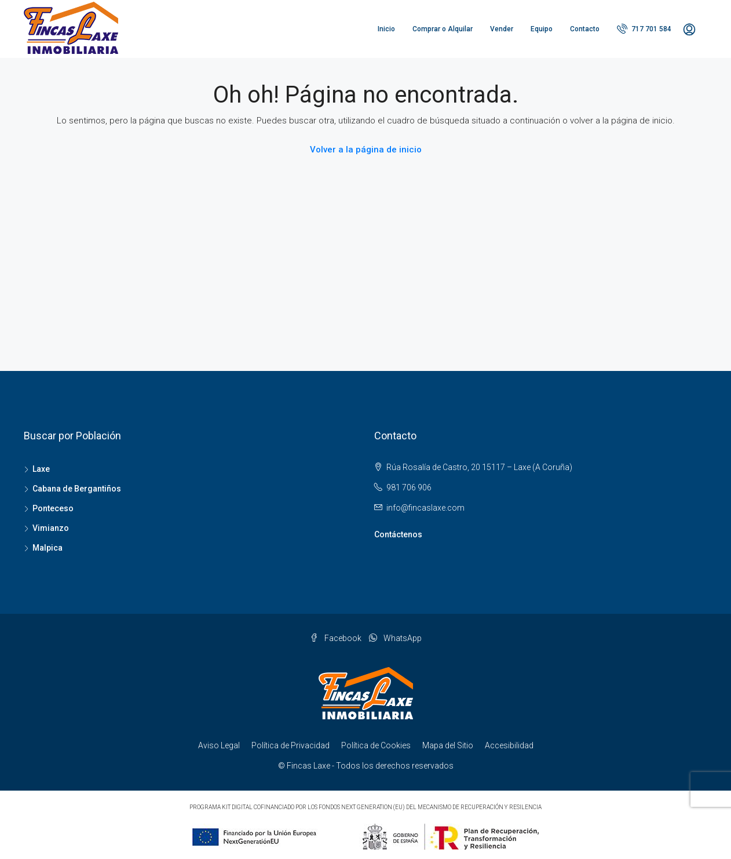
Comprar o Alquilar (442, 29)
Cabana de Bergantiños (76, 488)
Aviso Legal (219, 745)
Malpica (47, 547)
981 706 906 (409, 487)
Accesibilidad (509, 745)
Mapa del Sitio (447, 745)
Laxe (41, 469)
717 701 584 (644, 28)
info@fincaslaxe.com (425, 507)
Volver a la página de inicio (366, 149)
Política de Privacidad (290, 745)
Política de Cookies (376, 745)
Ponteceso (53, 508)
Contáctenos (398, 534)
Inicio (386, 29)
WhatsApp (395, 638)
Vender (501, 29)
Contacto (585, 29)
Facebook (336, 638)
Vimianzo (50, 528)
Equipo (542, 29)
